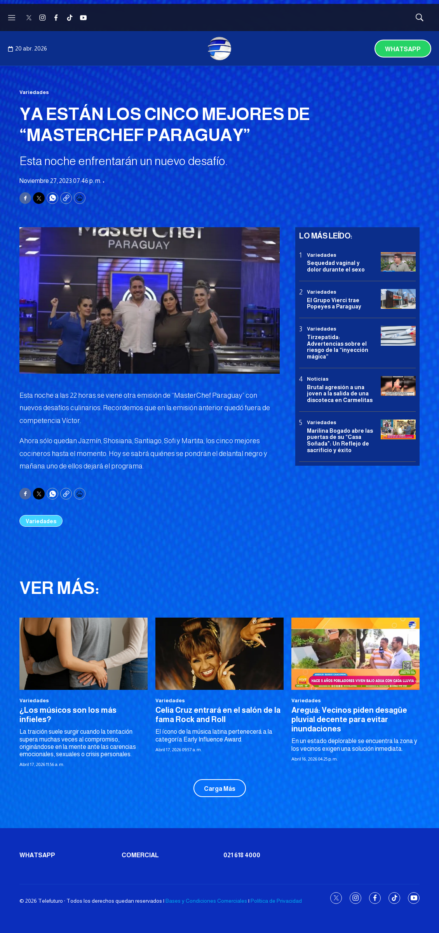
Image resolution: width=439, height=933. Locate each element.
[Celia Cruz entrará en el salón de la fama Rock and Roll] (219, 653)
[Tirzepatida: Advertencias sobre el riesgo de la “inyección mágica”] (398, 336)
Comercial (140, 855)
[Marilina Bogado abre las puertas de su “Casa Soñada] (398, 429)
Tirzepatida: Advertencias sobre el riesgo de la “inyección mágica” (337, 347)
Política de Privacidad (276, 901)
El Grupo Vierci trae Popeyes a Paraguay (334, 303)
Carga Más (219, 788)
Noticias (318, 379)
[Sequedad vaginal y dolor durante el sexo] (398, 262)
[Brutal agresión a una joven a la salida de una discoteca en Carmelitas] (398, 386)
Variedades (34, 92)
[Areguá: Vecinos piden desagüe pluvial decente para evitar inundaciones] (355, 653)
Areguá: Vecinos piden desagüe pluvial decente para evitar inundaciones (349, 719)
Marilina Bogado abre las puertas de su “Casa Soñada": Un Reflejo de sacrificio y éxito (340, 440)
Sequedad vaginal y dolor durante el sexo (336, 266)
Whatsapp (403, 49)
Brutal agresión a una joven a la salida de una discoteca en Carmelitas (340, 394)
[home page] (219, 48)
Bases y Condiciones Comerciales (206, 901)
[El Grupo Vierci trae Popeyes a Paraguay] (398, 299)
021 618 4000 (241, 855)
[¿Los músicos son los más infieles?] (83, 653)
